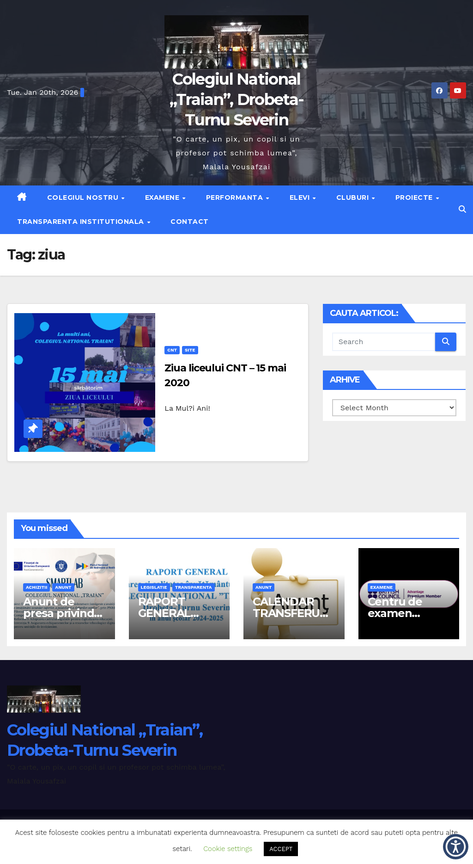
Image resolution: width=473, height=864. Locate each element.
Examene (163, 197)
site (190, 349)
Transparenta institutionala (81, 221)
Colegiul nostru (84, 197)
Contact (189, 221)
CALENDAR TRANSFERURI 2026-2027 (292, 613)
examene (381, 587)
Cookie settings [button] (227, 849)
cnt (172, 349)
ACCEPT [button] (280, 848)
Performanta (235, 197)
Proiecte (415, 197)
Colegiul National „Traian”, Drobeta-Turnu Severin (236, 99)
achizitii (36, 587)
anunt (63, 587)
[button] (462, 209)
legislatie (154, 587)
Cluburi (353, 197)
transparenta (193, 587)
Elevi (301, 197)
